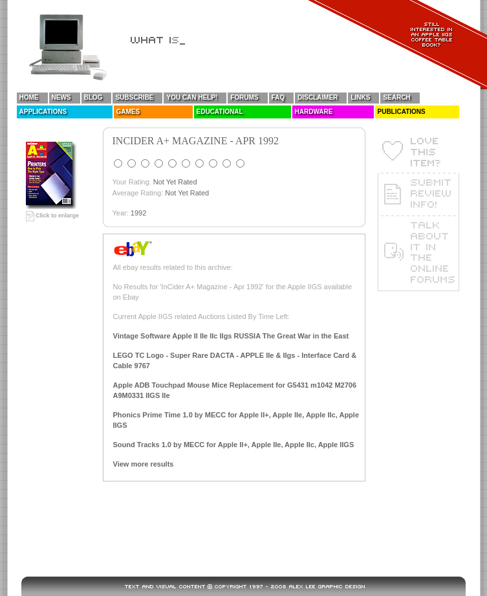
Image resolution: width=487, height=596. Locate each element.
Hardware (314, 111)
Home (29, 97)
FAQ (278, 97)
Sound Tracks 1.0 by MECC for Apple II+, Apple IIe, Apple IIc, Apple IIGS (233, 444)
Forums (244, 97)
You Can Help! (191, 97)
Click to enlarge (53, 215)
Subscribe (134, 97)
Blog (93, 97)
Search (396, 97)
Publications (402, 111)
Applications (43, 111)
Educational (220, 111)
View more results (143, 464)
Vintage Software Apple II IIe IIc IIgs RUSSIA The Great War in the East (231, 336)
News (61, 97)
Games (128, 111)
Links (360, 97)
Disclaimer (318, 97)
